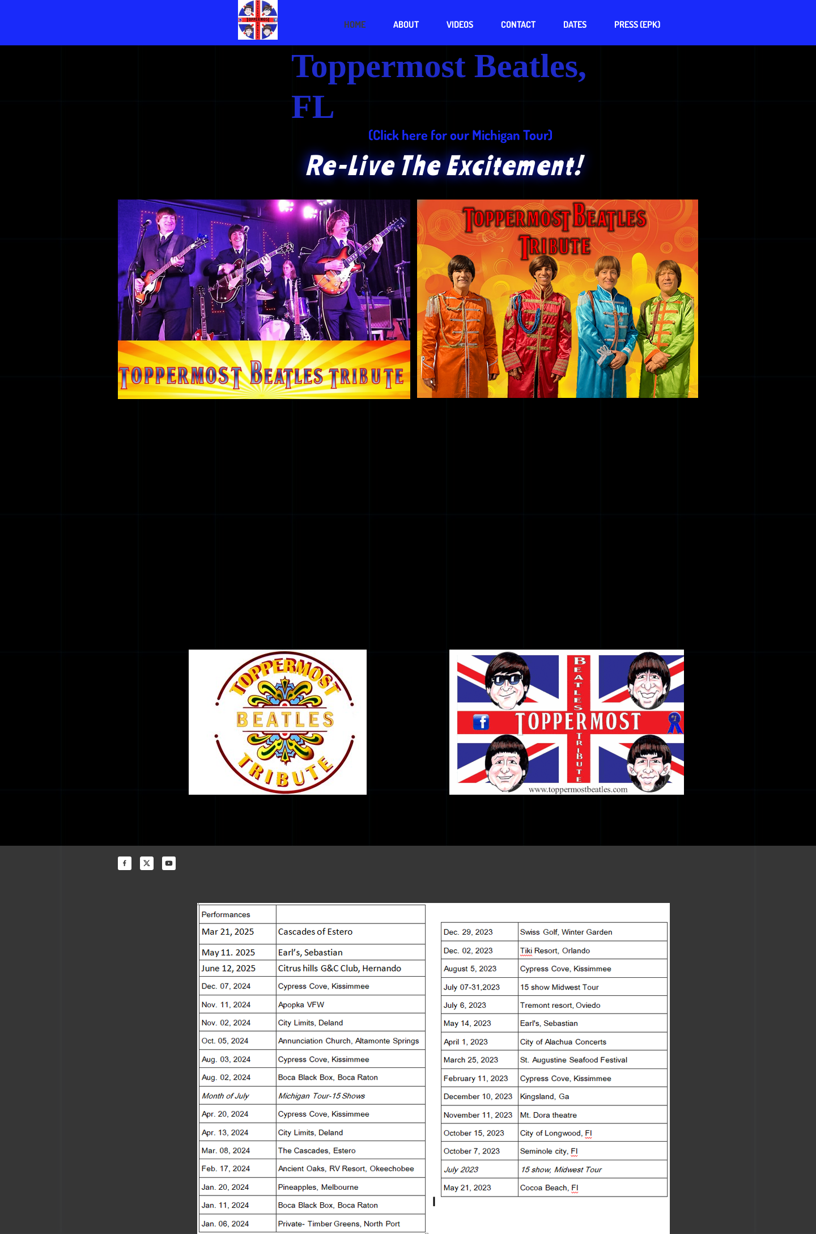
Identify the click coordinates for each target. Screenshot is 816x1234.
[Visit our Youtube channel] (169, 863)
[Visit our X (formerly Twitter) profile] (147, 863)
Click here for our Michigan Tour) (462, 134)
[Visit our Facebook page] (124, 863)
